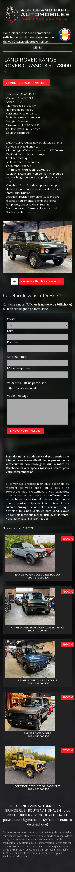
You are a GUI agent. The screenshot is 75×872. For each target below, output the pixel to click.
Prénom (12, 352)
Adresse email (17, 366)
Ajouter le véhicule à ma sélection (41, 291)
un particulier (35, 392)
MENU (37, 47)
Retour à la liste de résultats (26, 83)
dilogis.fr (22, 866)
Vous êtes (15, 392)
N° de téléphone (18, 378)
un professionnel (22, 398)
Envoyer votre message (25, 440)
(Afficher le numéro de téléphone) (26, 37)
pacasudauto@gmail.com (33, 41)
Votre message (17, 405)
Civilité (11, 329)
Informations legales (50, 863)
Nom (10, 340)
